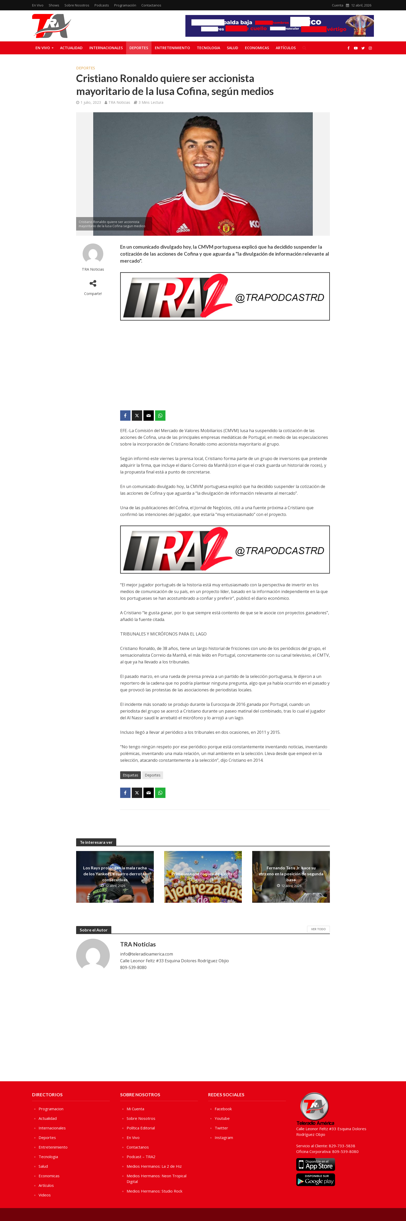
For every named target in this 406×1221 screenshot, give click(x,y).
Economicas (257, 47)
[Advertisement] (225, 366)
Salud (232, 47)
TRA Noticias (119, 102)
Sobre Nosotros (76, 5)
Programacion (51, 1108)
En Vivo (38, 5)
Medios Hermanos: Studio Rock (154, 1191)
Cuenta (337, 5)
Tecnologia (208, 47)
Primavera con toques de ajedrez (203, 873)
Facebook (223, 1108)
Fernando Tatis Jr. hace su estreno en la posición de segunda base (291, 873)
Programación (125, 5)
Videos (45, 1194)
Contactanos (151, 5)
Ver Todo (318, 929)
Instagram (224, 1137)
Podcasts (102, 5)
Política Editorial (141, 1127)
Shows (54, 5)
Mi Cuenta (135, 1108)
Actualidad (71, 47)
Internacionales (106, 47)
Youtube (222, 1118)
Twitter (221, 1127)
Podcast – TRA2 (141, 1156)
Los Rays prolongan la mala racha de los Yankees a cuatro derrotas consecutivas (115, 873)
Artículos (286, 47)
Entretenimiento (172, 47)
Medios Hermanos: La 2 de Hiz (154, 1166)
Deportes (138, 47)
